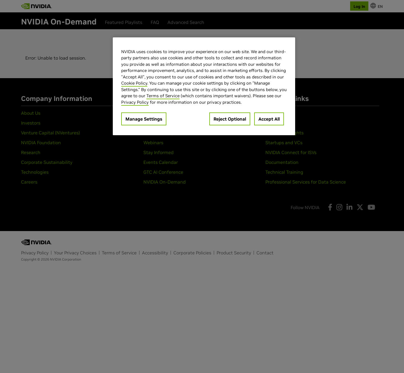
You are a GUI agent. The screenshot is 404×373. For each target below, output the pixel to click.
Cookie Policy (134, 83)
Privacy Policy (135, 102)
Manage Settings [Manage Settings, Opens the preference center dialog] (143, 119)
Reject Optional (230, 119)
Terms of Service (163, 95)
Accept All (269, 119)
